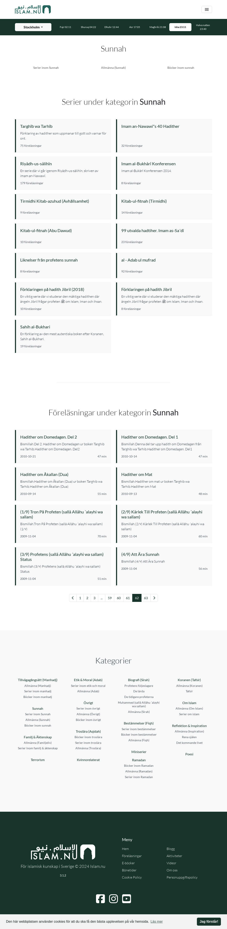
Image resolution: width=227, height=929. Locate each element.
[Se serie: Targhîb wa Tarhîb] (63, 126)
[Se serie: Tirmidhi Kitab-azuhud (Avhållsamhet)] (63, 201)
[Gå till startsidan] (33, 9)
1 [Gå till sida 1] (80, 598)
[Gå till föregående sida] (73, 598)
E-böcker (128, 863)
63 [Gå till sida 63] (146, 598)
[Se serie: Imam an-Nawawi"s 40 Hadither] (164, 126)
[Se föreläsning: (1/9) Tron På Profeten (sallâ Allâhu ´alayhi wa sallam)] (63, 514)
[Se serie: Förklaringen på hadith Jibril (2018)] (63, 289)
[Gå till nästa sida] (154, 598)
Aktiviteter (174, 856)
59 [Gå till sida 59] (110, 598)
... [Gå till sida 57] (102, 598)
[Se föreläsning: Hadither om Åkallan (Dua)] (63, 474)
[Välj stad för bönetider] (33, 27)
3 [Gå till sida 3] (94, 598)
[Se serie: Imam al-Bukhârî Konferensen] (164, 163)
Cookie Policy (132, 877)
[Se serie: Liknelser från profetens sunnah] (63, 259)
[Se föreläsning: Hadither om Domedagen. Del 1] (164, 436)
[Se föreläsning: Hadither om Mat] (164, 474)
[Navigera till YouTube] (126, 899)
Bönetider (129, 870)
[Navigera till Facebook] (100, 899)
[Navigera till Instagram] (113, 899)
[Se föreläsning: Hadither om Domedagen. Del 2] (63, 436)
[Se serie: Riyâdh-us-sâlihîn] (63, 163)
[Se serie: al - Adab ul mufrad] (164, 259)
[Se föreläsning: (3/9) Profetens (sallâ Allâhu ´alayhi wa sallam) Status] (63, 557)
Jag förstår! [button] (209, 921)
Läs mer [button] (157, 921)
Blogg (171, 849)
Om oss (172, 870)
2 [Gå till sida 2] (87, 598)
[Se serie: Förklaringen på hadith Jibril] (164, 289)
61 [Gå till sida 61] (128, 598)
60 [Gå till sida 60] (119, 598)
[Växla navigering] (207, 9)
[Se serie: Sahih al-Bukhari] (63, 326)
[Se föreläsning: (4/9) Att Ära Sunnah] (164, 554)
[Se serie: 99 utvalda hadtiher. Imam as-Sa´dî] (164, 230)
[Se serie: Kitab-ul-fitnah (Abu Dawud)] (63, 230)
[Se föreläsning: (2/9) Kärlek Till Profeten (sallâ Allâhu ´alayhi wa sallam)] (164, 514)
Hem (125, 849)
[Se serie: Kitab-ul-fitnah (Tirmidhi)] (164, 201)
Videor (171, 863)
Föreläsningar (132, 856)
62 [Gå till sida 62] (137, 598)
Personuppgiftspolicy (182, 877)
